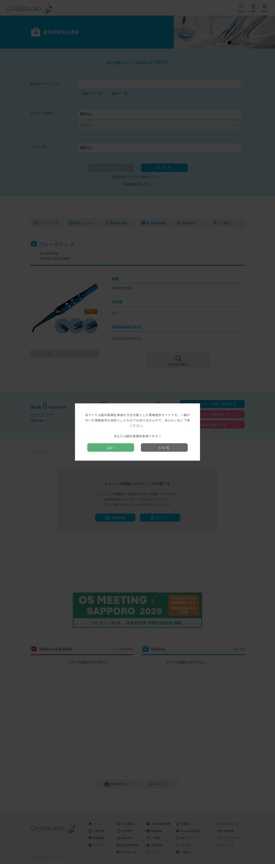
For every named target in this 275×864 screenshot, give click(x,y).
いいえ (164, 447)
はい (110, 447)
